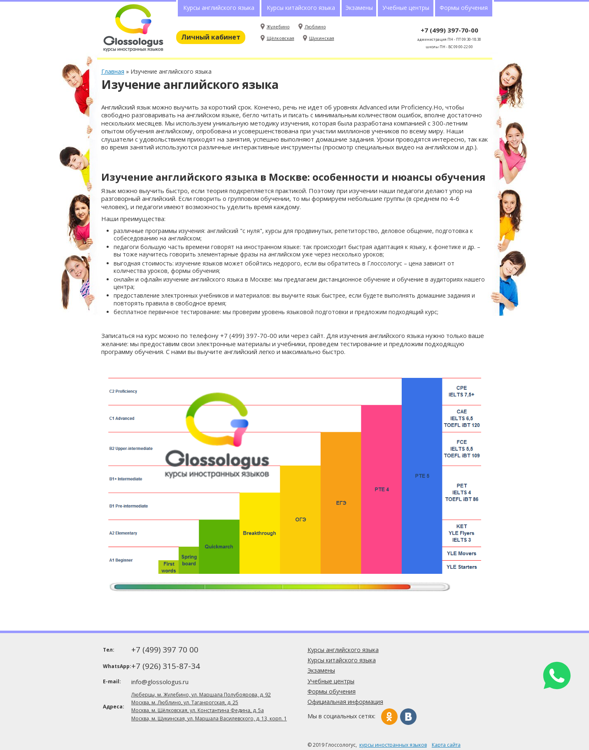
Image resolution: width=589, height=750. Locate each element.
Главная (112, 71)
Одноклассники (389, 716)
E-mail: (112, 681)
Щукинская (321, 38)
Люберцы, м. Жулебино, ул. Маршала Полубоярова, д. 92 (201, 694)
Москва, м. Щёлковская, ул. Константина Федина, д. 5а (197, 710)
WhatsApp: (116, 666)
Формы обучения (464, 8)
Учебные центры (405, 8)
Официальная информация (345, 702)
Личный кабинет (210, 37)
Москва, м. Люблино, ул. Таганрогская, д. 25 (184, 702)
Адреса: (113, 706)
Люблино (315, 26)
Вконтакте (408, 716)
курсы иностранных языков (393, 744)
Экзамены (359, 8)
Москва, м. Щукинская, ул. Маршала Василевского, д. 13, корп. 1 (209, 718)
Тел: (108, 649)
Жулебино (278, 26)
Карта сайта (446, 744)
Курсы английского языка (218, 8)
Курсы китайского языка (301, 8)
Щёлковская (280, 38)
